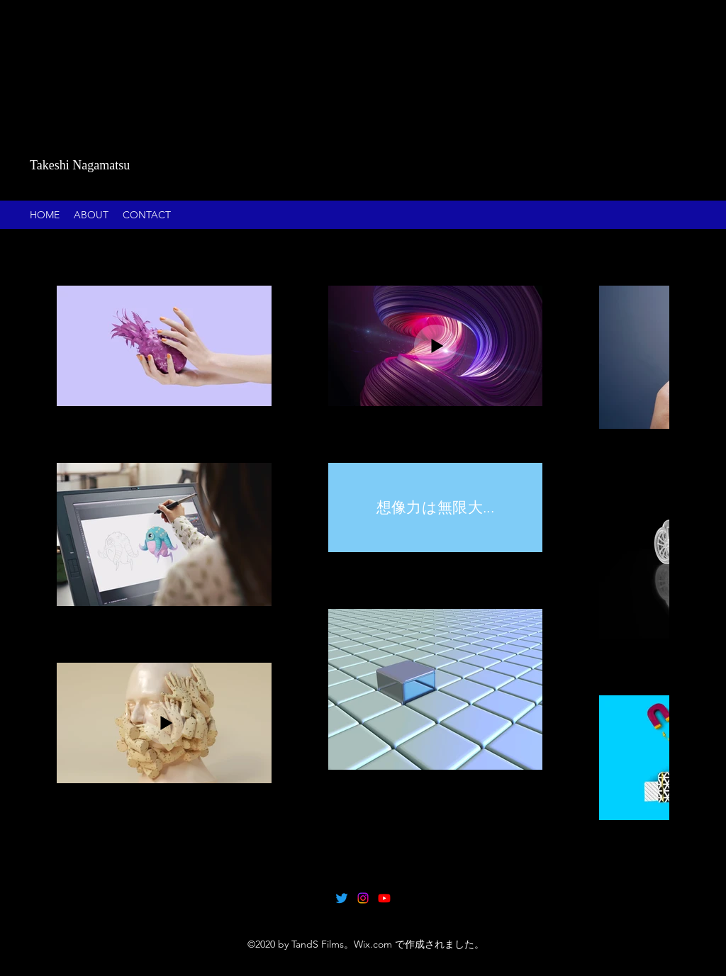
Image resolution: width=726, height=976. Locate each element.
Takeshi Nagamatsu (80, 165)
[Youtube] (384, 898)
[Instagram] (363, 898)
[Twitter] (342, 898)
